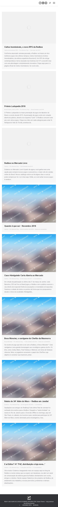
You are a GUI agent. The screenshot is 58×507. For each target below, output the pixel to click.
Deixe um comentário (41, 229)
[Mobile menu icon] (54, 3)
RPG (17, 50)
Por (23, 50)
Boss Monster (8, 341)
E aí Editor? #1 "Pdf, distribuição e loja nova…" (24, 464)
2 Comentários (37, 278)
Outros (14, 109)
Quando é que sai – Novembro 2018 (20, 226)
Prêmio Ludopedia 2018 (14, 106)
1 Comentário (38, 404)
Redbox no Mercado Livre (15, 163)
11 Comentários (37, 467)
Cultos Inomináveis (9, 50)
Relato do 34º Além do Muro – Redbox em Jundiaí (26, 401)
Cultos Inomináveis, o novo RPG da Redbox (23, 47)
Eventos (6, 404)
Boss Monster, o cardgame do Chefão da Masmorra (27, 338)
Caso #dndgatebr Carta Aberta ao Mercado (23, 275)
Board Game (7, 109)
